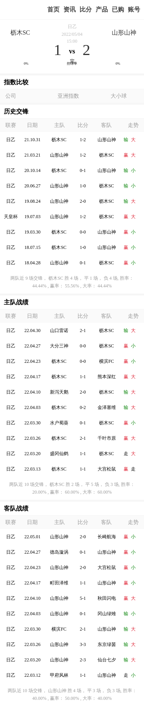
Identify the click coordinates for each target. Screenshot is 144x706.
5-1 (83, 598)
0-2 (83, 407)
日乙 (72, 26)
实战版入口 (102, 9)
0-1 (83, 170)
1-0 (83, 186)
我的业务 (118, 9)
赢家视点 (69, 9)
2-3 (83, 660)
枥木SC (20, 32)
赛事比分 (85, 9)
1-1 (83, 376)
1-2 (83, 139)
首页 (53, 9)
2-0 (83, 201)
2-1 (83, 330)
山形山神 (124, 32)
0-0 (83, 232)
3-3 (83, 644)
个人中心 (134, 9)
